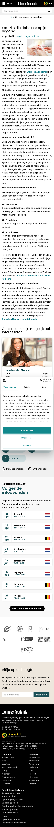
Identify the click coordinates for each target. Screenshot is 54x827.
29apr (6, 538)
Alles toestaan (27, 430)
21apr (6, 515)
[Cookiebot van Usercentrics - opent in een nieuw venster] (40, 380)
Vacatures (7, 780)
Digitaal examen (9, 777)
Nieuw (4, 816)
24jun (6, 562)
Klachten (6, 773)
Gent (31, 770)
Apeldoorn (34, 764)
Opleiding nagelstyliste (12, 799)
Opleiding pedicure (11, 802)
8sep (6, 573)
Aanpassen (27, 438)
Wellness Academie (37, 71)
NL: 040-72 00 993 (13, 729)
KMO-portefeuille (10, 767)
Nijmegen (33, 777)
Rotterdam (34, 780)
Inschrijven (41, 694)
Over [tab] (44, 387)
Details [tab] (27, 387)
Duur (8, 373)
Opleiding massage (11, 793)
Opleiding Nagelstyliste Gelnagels (19, 319)
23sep (6, 597)
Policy (4, 770)
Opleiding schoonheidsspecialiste (18, 806)
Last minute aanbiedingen (14, 822)
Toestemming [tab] (10, 387)
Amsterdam (34, 757)
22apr (6, 527)
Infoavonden (8, 757)
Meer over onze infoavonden (27, 608)
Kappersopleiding (10, 796)
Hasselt (32, 773)
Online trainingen (10, 812)
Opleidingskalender (11, 819)
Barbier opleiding (10, 809)
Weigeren (27, 445)
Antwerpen (34, 760)
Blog (4, 760)
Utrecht (10, 458)
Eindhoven (33, 767)
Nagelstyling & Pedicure (27, 36)
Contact (6, 783)
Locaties (6, 764)
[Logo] (27, 4)
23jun (6, 550)
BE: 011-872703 (11, 727)
